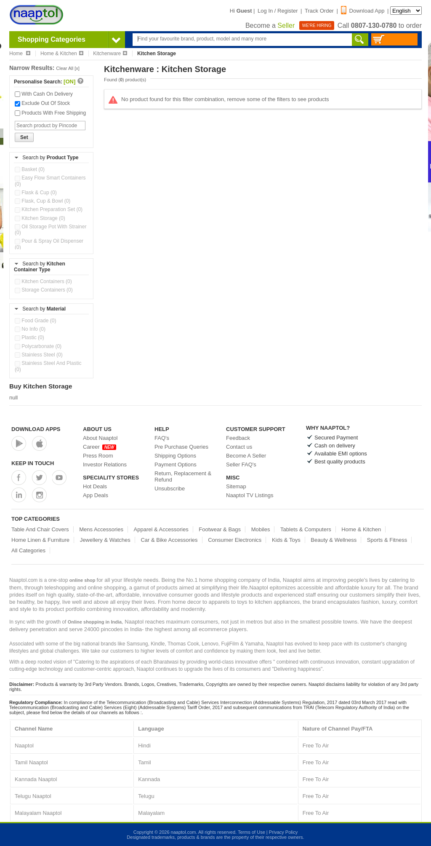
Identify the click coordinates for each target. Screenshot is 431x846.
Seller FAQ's (241, 464)
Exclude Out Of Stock (42, 103)
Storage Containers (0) (44, 290)
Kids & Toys (286, 540)
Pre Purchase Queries (181, 447)
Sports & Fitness (387, 540)
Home (19, 53)
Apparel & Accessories (161, 529)
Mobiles (260, 529)
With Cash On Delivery (44, 94)
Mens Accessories (101, 529)
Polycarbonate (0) (38, 346)
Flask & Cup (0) (36, 192)
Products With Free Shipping (50, 113)
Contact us (239, 447)
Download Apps (36, 429)
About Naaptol (100, 438)
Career (99, 447)
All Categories (28, 550)
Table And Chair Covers (40, 529)
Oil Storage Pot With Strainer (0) (50, 230)
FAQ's (161, 438)
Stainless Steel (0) (39, 355)
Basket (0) (30, 169)
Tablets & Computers (305, 529)
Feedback (238, 438)
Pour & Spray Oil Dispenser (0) (49, 244)
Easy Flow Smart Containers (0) (50, 181)
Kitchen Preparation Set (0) (48, 209)
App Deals (95, 495)
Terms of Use (251, 832)
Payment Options (175, 464)
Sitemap (236, 486)
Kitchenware (110, 53)
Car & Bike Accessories (169, 540)
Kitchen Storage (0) (40, 218)
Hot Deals (95, 486)
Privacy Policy (283, 832)
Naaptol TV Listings (250, 495)
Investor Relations (105, 464)
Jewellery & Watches (105, 540)
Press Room (98, 455)
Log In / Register (278, 11)
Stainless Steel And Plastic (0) (48, 366)
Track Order (319, 11)
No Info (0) (30, 329)
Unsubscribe (169, 488)
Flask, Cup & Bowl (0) (42, 201)
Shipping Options (175, 455)
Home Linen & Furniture (40, 540)
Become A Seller (246, 455)
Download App (363, 11)
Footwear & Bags (220, 529)
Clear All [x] (68, 68)
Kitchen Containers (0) (43, 281)
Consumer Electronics (234, 540)
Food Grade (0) (35, 321)
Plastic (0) (29, 337)
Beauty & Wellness (334, 540)
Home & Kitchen (61, 53)
